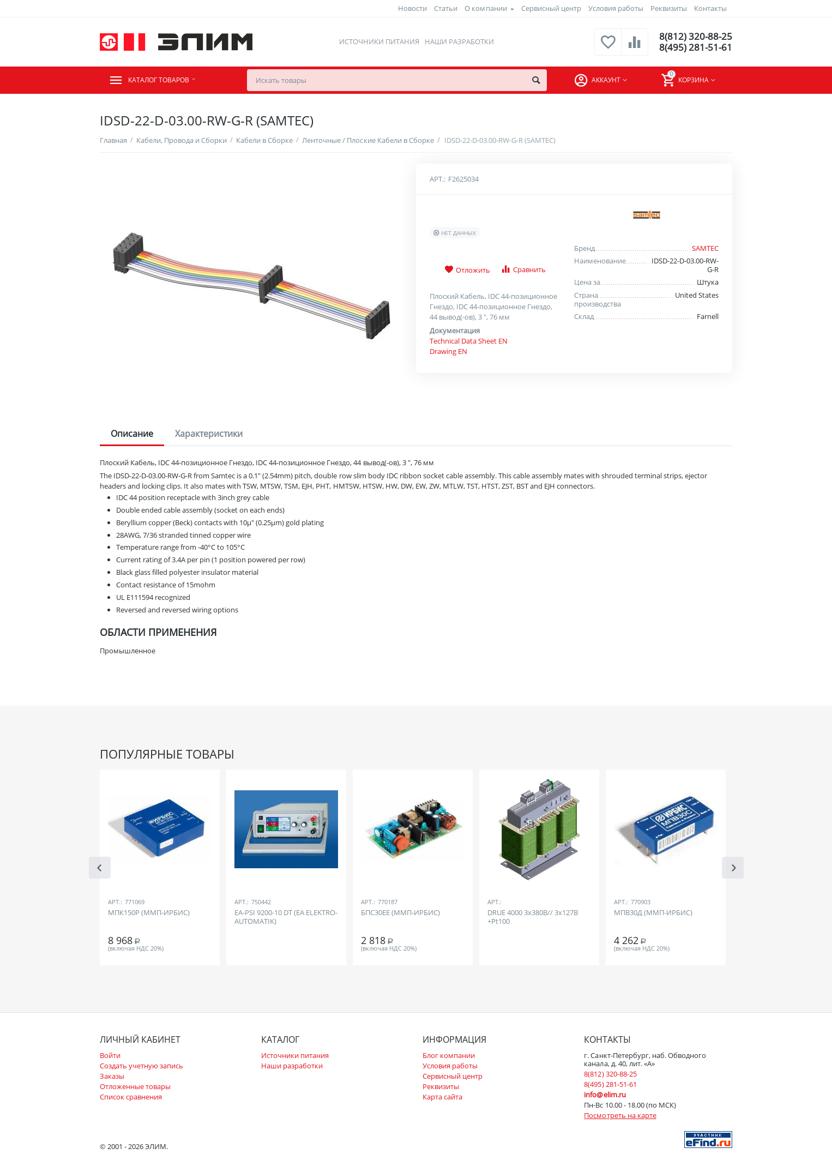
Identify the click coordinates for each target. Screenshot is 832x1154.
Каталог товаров (166, 80)
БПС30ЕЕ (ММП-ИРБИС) (400, 913)
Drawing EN (448, 351)
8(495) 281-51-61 (695, 47)
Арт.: (437, 179)
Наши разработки (458, 41)
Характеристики (209, 434)
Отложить (467, 270)
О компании (486, 8)
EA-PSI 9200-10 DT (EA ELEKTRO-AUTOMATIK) (285, 917)
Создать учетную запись (141, 1066)
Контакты (710, 8)
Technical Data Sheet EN (469, 341)
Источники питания (378, 41)
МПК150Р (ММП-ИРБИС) (149, 913)
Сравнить (523, 269)
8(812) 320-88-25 (695, 36)
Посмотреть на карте (620, 1115)
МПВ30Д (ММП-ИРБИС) (653, 913)
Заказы (112, 1076)
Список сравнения (131, 1097)
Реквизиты (668, 8)
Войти (110, 1055)
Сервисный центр (551, 8)
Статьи (445, 8)
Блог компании (449, 1055)
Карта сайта (442, 1097)
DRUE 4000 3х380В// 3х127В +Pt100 (532, 917)
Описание (132, 434)
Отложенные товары (135, 1086)
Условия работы (615, 8)
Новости (412, 8)
